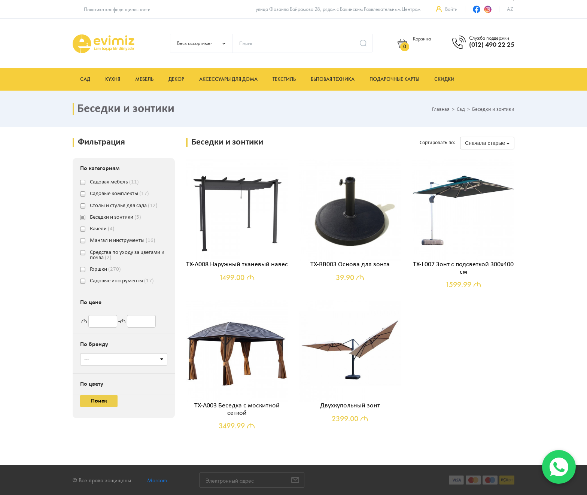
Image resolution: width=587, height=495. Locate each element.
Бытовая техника (333, 79)
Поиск (99, 401)
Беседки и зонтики (115, 217)
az (510, 9)
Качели (102, 229)
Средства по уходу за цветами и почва (127, 252)
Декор (176, 79)
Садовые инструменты (122, 281)
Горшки (105, 269)
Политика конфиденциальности (117, 9)
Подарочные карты (394, 79)
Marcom (157, 480)
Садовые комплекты (119, 194)
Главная (441, 109)
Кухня (112, 79)
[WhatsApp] (559, 467)
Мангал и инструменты (122, 240)
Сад (85, 79)
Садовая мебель (114, 182)
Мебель (144, 79)
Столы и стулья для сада (124, 206)
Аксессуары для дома (228, 79)
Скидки (444, 79)
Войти (451, 9)
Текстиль (284, 79)
